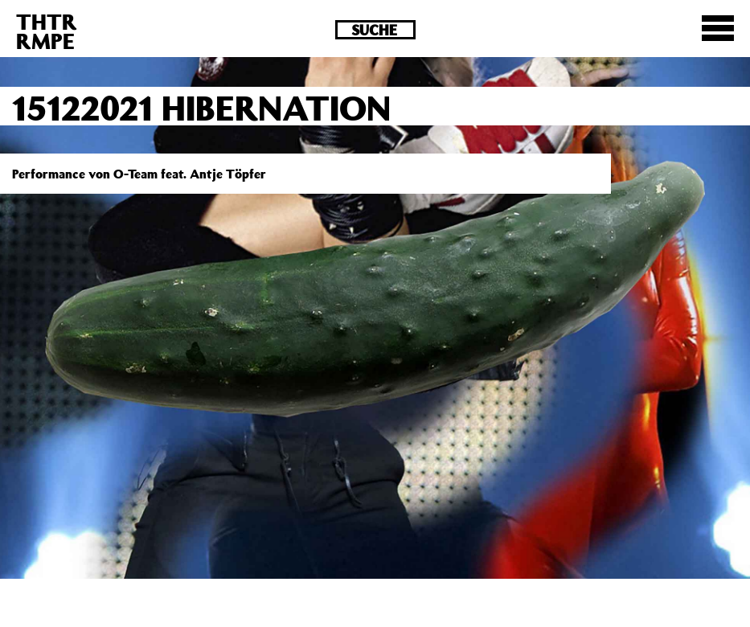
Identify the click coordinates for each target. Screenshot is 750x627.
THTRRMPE (46, 31)
